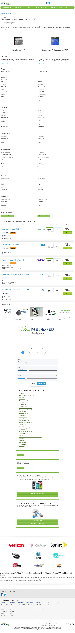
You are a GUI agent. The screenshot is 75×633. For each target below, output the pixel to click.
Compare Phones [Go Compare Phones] (38, 496)
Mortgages (59, 7)
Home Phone (27, 7)
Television (28, 606)
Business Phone (17, 7)
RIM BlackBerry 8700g (24, 413)
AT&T (2, 606)
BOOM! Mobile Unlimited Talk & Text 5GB (15, 290)
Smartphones (38, 604)
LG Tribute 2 (22, 415)
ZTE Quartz (21, 397)
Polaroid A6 (21, 435)
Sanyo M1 (21, 426)
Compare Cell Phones (6, 13)
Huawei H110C (22, 444)
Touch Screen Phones (40, 607)
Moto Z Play (22, 419)
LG (10, 609)
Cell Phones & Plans (6, 7)
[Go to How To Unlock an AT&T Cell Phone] (36, 311)
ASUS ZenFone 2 (23, 393)
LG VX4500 (21, 402)
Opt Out (72, 623)
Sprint (2, 607)
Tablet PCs (20, 606)
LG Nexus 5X (22, 433)
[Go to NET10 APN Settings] (7, 311)
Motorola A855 (22, 411)
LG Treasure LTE (23, 429)
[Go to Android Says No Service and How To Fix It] (65, 311)
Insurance (52, 7)
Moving (66, 7)
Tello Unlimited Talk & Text (10, 244)
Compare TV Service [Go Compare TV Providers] (37, 520)
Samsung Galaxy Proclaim (25, 428)
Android (48, 604)
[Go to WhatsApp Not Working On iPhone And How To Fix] (51, 311)
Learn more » (4, 63)
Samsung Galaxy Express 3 (25, 409)
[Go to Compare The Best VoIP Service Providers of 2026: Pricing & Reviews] (22, 311)
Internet (37, 7)
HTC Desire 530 (23, 417)
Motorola (11, 611)
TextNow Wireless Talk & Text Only (13, 260)
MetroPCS (3, 615)
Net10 (2, 613)
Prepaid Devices (38, 606)
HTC (11, 607)
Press (55, 3)
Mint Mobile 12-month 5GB (10, 229)
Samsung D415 (22, 424)
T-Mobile (3, 609)
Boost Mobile (4, 616)
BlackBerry (12, 606)
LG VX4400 (21, 446)
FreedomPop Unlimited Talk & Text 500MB (15, 274)
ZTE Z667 (21, 438)
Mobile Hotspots (21, 604)
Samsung (12, 615)
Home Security (44, 7)
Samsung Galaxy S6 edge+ (25, 422)
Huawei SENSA (22, 404)
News (51, 3)
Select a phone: (38, 333)
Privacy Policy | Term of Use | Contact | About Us (54, 623)
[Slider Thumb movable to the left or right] (26, 363)
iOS (47, 607)
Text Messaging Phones (40, 609)
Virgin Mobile (4, 611)
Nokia (11, 613)
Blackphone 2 (22, 440)
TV (32, 7)
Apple (11, 604)
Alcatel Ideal (22, 399)
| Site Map (67, 623)
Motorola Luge (22, 442)
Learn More (20, 455)
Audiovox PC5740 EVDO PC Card (27, 395)
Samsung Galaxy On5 (24, 400)
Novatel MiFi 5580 (23, 406)
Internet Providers (30, 604)
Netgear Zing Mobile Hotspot (25, 431)
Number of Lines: (37, 348)
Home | (40, 623)
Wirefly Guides (56, 603)
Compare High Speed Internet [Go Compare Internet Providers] (37, 523)
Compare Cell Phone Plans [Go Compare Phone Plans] (37, 493)
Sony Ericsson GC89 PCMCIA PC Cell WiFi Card (30, 437)
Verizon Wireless (4, 604)
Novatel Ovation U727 (24, 420)
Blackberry (49, 606)
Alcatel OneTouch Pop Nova (25, 408)
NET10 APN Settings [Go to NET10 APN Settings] (6, 317)
